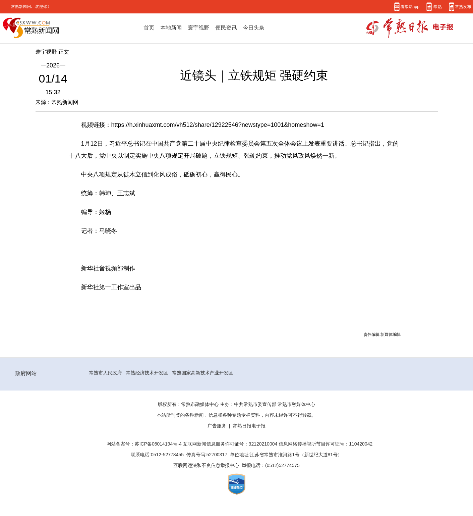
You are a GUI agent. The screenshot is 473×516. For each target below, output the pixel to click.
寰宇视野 (199, 27)
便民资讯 (226, 27)
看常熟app (410, 6)
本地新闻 (171, 27)
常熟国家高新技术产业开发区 (202, 372)
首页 (149, 27)
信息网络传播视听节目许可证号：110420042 (325, 444)
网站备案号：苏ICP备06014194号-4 (145, 444)
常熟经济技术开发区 (147, 372)
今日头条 (253, 27)
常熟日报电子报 (249, 425)
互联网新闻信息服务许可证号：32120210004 (231, 444)
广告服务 (217, 425)
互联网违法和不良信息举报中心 (206, 465)
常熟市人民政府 (105, 372)
